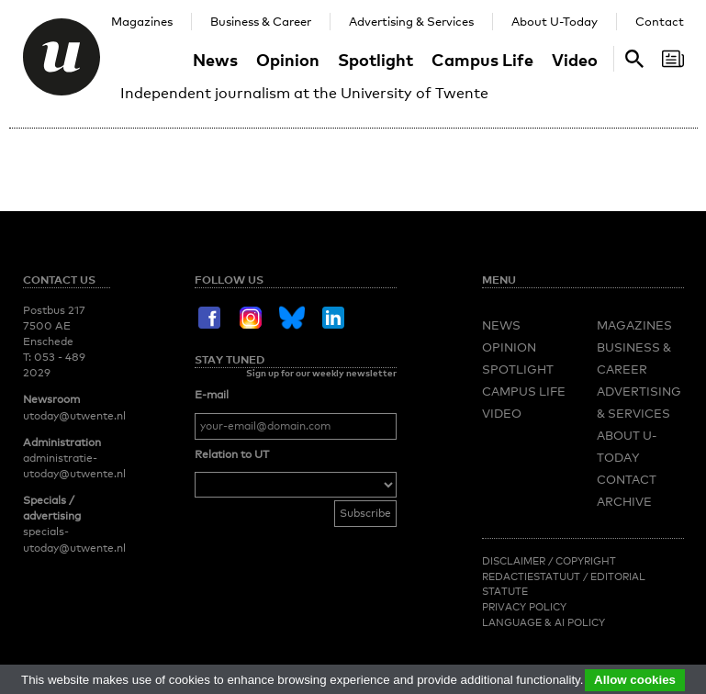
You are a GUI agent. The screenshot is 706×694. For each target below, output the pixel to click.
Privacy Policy (524, 606)
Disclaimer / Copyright (549, 560)
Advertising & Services (411, 21)
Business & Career (260, 21)
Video (575, 59)
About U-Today (554, 21)
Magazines (142, 21)
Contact (659, 21)
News (215, 59)
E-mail (212, 394)
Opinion (287, 59)
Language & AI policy (543, 622)
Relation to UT (232, 454)
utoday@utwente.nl (74, 415)
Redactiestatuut (532, 576)
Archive (624, 501)
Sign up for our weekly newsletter (321, 372)
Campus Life (482, 59)
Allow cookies (635, 680)
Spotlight (375, 59)
